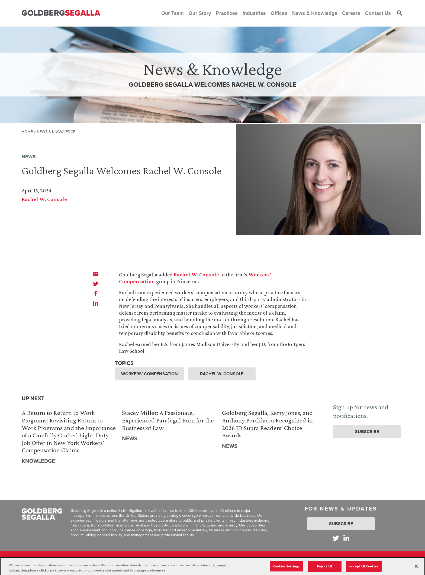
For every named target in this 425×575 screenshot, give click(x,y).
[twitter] (95, 283)
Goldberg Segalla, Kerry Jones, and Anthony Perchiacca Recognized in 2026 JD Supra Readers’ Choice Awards (267, 424)
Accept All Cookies (363, 568)
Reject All (324, 568)
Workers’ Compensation (149, 374)
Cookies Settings (286, 568)
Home (27, 132)
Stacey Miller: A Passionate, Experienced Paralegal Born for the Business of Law (168, 420)
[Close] (416, 568)
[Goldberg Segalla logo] (61, 13)
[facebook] (95, 293)
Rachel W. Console (44, 199)
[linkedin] (95, 303)
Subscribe (367, 431)
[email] (95, 274)
